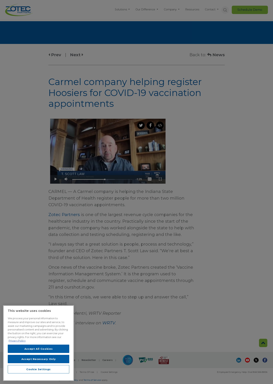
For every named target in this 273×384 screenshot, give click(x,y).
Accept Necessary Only (38, 359)
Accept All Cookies (38, 348)
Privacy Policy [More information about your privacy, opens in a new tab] (17, 340)
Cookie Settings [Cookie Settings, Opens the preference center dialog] (38, 369)
